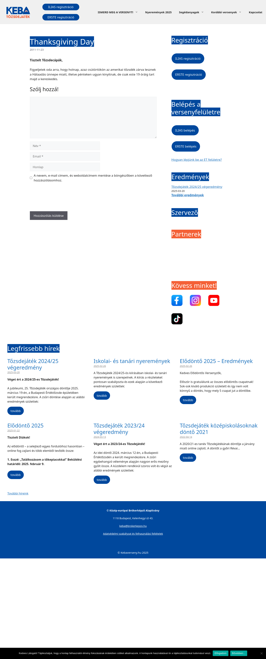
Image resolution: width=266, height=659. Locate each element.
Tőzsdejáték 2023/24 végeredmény (119, 428)
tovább (16, 411)
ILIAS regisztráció (60, 7)
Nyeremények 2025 (158, 12)
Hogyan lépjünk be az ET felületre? (196, 159)
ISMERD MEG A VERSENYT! (119, 12)
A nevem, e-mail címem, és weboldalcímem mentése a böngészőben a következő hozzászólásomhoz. (93, 177)
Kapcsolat (255, 12)
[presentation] (58, 198)
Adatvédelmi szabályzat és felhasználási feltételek (133, 533)
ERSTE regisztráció (60, 17)
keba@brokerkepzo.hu (133, 526)
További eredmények (187, 195)
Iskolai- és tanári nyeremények (132, 360)
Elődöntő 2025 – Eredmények (216, 360)
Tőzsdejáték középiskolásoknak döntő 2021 (219, 428)
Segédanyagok (193, 12)
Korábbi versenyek (228, 12)
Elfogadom (220, 653)
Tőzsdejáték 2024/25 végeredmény (196, 187)
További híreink (17, 493)
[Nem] (261, 653)
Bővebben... (238, 653)
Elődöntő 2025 (25, 425)
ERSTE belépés (186, 146)
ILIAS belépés (185, 130)
